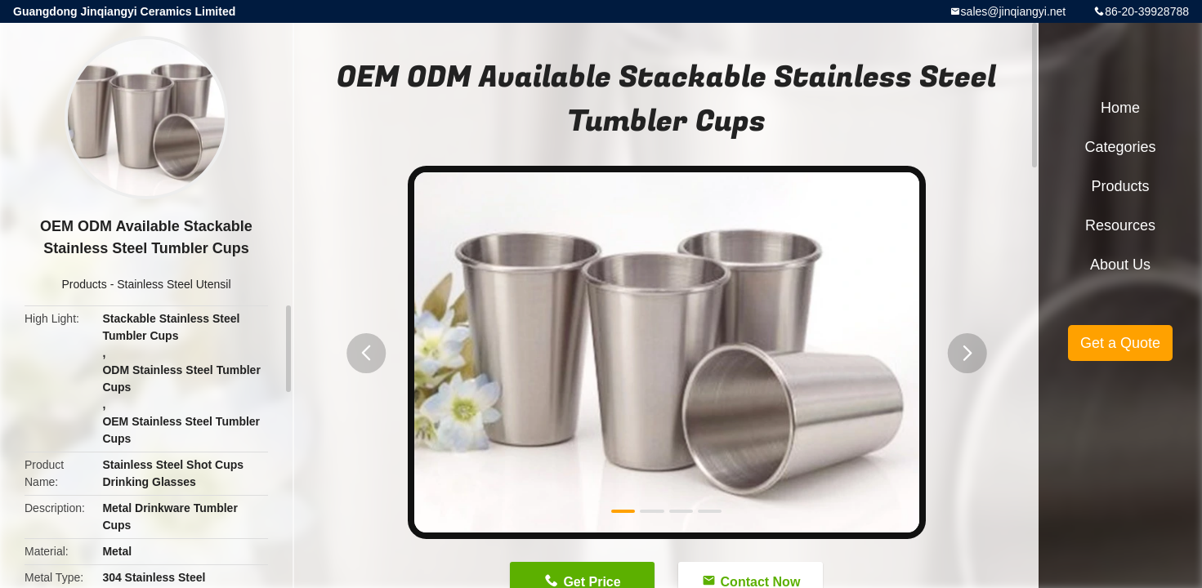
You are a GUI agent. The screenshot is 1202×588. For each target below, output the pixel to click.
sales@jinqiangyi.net (1013, 11)
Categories (1119, 147)
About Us (1120, 264)
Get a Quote (1120, 343)
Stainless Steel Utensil (173, 284)
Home (1120, 108)
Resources (1120, 225)
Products (84, 284)
